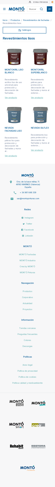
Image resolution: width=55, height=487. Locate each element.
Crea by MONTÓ (27, 266)
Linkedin (27, 236)
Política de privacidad (28, 371)
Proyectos (27, 309)
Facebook (27, 230)
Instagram (27, 218)
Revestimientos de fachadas (36, 20)
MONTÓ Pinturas (27, 272)
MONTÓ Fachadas (27, 254)
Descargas (27, 346)
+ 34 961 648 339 (28, 192)
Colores (27, 340)
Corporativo (27, 297)
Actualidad (27, 303)
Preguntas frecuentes (27, 334)
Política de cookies (27, 377)
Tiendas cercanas (27, 328)
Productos (16, 20)
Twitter (27, 224)
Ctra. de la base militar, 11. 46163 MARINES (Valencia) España (28, 184)
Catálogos (24, 30)
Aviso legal (28, 365)
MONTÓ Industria (27, 260)
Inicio (5, 20)
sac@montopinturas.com (28, 198)
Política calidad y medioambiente (27, 383)
